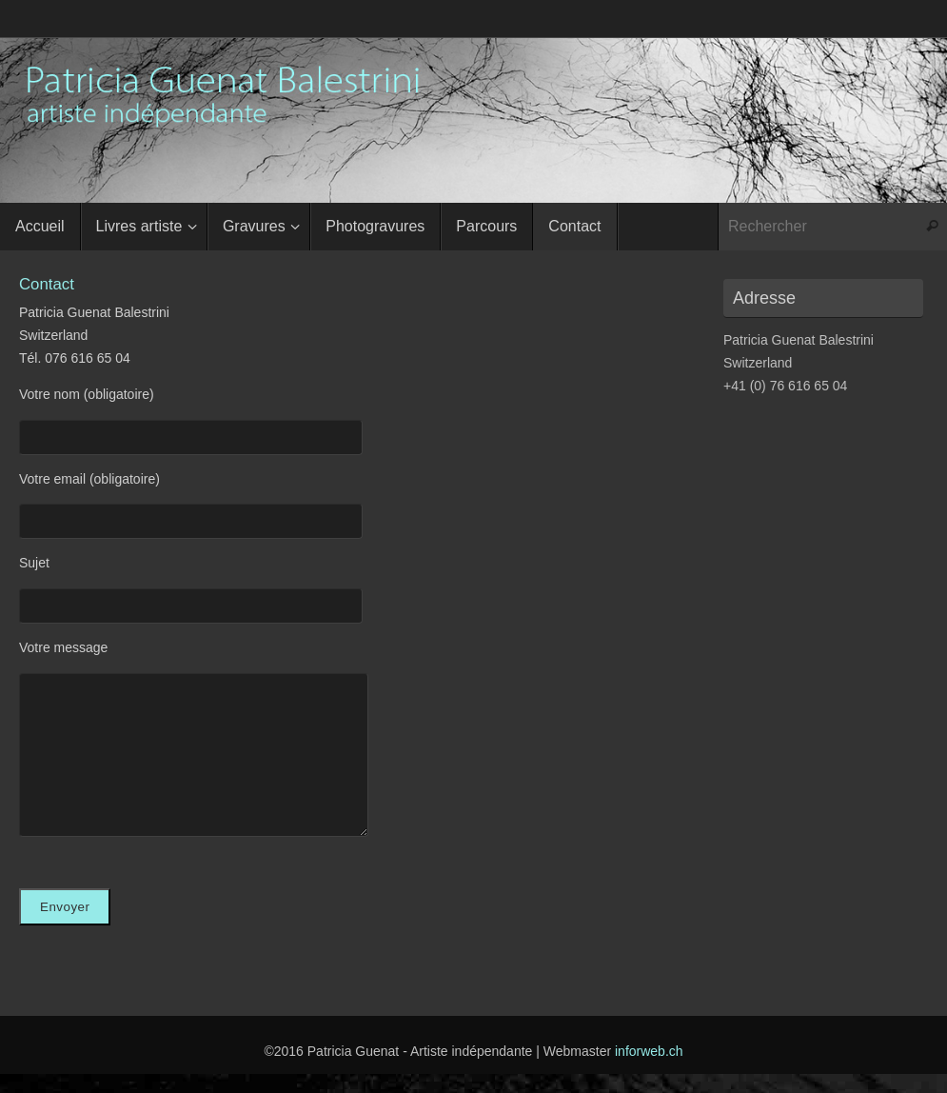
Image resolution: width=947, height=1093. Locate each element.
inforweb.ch (649, 1051)
